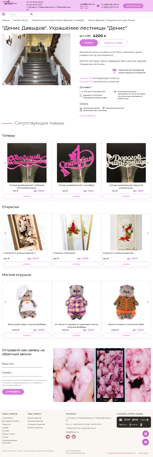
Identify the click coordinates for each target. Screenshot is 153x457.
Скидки (5, 427)
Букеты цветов (34, 418)
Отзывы (5, 431)
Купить (89, 43)
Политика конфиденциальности (121, 453)
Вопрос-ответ (8, 434)
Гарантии (6, 424)
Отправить (13, 392)
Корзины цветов (35, 421)
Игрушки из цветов (36, 424)
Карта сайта (143, 453)
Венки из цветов (35, 427)
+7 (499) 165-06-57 (110, 4)
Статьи (5, 437)
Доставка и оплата (10, 421)
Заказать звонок (133, 6)
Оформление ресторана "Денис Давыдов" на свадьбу (58, 20)
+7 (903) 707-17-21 (110, 7)
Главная (5, 20)
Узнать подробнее (88, 115)
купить (27, 196)
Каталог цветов (20, 20)
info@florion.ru (87, 4)
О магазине (7, 418)
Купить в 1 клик (113, 43)
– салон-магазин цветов (26, 451)
